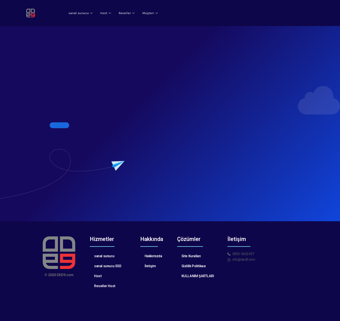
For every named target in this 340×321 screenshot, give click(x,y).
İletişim (150, 266)
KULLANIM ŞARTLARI (197, 276)
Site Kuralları (191, 256)
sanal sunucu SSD (108, 266)
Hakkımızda (154, 256)
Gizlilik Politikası (193, 266)
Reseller (127, 13)
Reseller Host (104, 286)
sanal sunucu (81, 13)
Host (106, 13)
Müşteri (150, 13)
